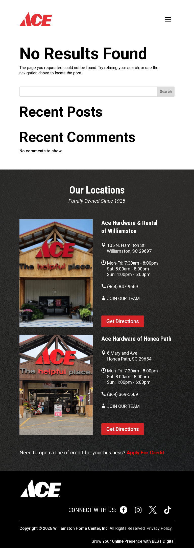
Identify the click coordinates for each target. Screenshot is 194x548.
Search (166, 92)
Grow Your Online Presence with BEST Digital (133, 541)
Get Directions (122, 321)
